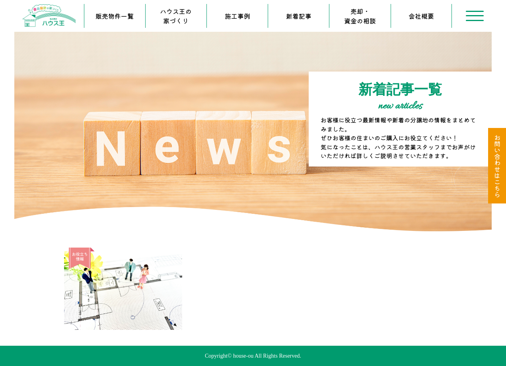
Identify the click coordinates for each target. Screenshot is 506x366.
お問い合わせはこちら (497, 165)
